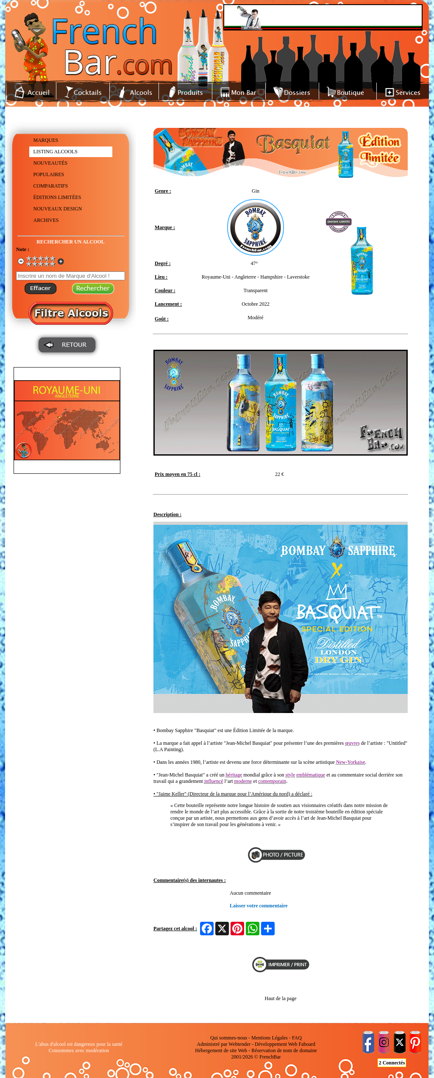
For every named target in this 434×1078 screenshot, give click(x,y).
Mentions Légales (269, 1038)
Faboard (306, 1044)
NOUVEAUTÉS (50, 163)
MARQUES (45, 140)
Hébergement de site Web (221, 1050)
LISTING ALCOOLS (55, 152)
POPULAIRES (48, 174)
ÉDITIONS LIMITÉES (57, 197)
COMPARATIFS (50, 186)
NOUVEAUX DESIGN (57, 209)
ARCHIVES (46, 220)
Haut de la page (281, 998)
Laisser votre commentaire (259, 906)
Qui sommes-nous (228, 1038)
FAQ (297, 1038)
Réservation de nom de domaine (284, 1050)
